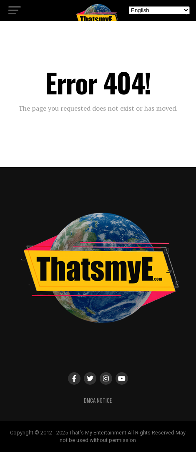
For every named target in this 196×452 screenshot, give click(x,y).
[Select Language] (159, 10)
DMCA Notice (98, 400)
